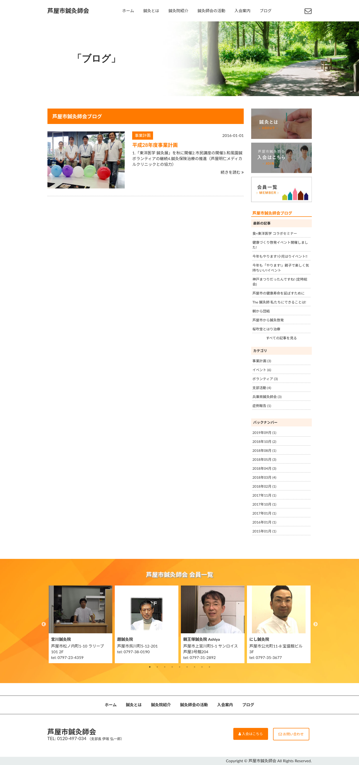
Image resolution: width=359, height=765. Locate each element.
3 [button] (164, 666)
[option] (80, 624)
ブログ (266, 11)
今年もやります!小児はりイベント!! (279, 256)
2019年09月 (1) (264, 432)
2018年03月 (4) (264, 477)
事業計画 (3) (261, 361)
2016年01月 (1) (264, 522)
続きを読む (232, 172)
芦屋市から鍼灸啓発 (268, 320)
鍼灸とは (151, 11)
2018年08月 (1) (264, 450)
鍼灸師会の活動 (211, 11)
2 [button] (157, 666)
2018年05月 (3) (264, 459)
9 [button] (209, 666)
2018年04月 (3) (264, 468)
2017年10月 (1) (264, 504)
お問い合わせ (291, 734)
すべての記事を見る (281, 338)
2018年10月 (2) (264, 441)
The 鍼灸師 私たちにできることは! (279, 302)
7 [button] (194, 666)
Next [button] (315, 624)
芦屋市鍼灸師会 (68, 10)
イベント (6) (261, 370)
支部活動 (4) (261, 388)
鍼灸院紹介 (178, 11)
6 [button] (187, 666)
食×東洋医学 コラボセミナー (274, 233)
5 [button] (179, 666)
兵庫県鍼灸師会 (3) (266, 397)
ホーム (128, 11)
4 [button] (172, 666)
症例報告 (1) (261, 406)
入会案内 (242, 11)
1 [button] (149, 666)
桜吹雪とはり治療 (266, 329)
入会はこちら (251, 734)
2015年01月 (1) (264, 531)
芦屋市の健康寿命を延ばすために (278, 293)
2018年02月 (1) (264, 486)
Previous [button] (43, 624)
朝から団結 (261, 311)
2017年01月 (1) (264, 513)
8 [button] (201, 666)
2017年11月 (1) (264, 495)
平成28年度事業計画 (155, 145)
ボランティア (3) (265, 379)
